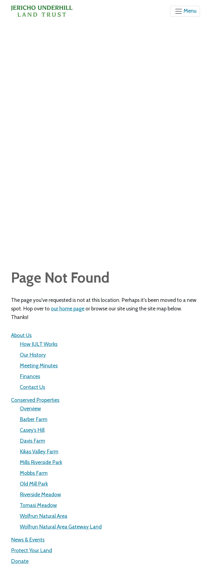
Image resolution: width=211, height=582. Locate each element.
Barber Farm (33, 419)
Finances (30, 376)
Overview (30, 408)
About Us (21, 335)
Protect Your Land (31, 550)
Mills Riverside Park (41, 462)
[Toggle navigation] (185, 11)
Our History (33, 354)
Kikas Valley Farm (39, 451)
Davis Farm (32, 440)
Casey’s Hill (32, 430)
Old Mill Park (34, 483)
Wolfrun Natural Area (43, 516)
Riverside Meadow (40, 494)
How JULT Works (38, 344)
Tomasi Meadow (38, 505)
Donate (20, 561)
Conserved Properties (35, 400)
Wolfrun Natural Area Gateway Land (61, 526)
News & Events (28, 539)
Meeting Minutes (39, 365)
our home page (67, 308)
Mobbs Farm (34, 473)
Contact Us (32, 387)
